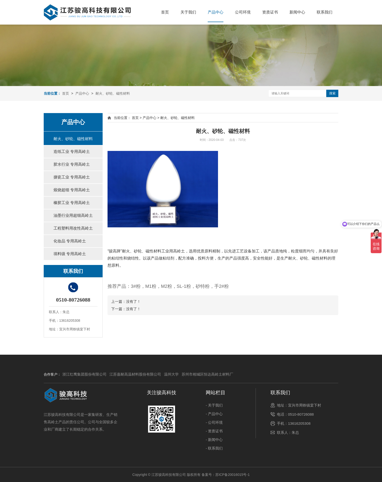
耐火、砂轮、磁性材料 (113, 93)
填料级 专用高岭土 (70, 254)
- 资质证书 (214, 431)
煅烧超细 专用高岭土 (72, 190)
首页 (165, 12)
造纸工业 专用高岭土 (72, 151)
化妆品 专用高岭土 (70, 241)
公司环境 (243, 12)
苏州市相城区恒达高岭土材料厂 (207, 374)
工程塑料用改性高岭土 (73, 228)
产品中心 (215, 12)
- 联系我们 (214, 448)
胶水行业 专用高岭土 (72, 164)
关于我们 (188, 12)
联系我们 (324, 12)
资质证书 (270, 12)
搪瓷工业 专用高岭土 (72, 177)
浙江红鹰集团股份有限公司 (84, 374)
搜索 (332, 93)
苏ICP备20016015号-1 (232, 475)
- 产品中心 (214, 414)
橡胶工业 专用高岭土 (72, 203)
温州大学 (171, 374)
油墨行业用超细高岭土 (73, 215)
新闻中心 (297, 12)
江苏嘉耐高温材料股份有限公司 (135, 374)
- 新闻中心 (214, 440)
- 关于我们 (214, 405)
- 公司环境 (214, 422)
